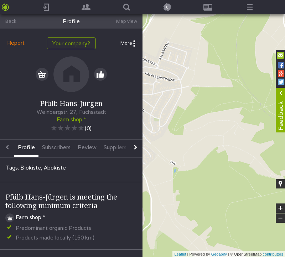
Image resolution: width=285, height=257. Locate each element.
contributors (273, 254)
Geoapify (219, 254)
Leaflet (180, 254)
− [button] (280, 218)
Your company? (71, 43)
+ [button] (280, 208)
